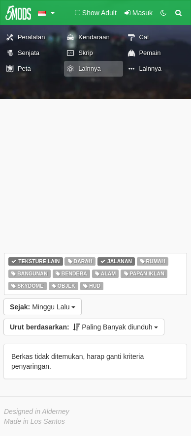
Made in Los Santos (34, 421)
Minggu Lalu (42, 307)
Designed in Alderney (36, 411)
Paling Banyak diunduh (84, 327)
